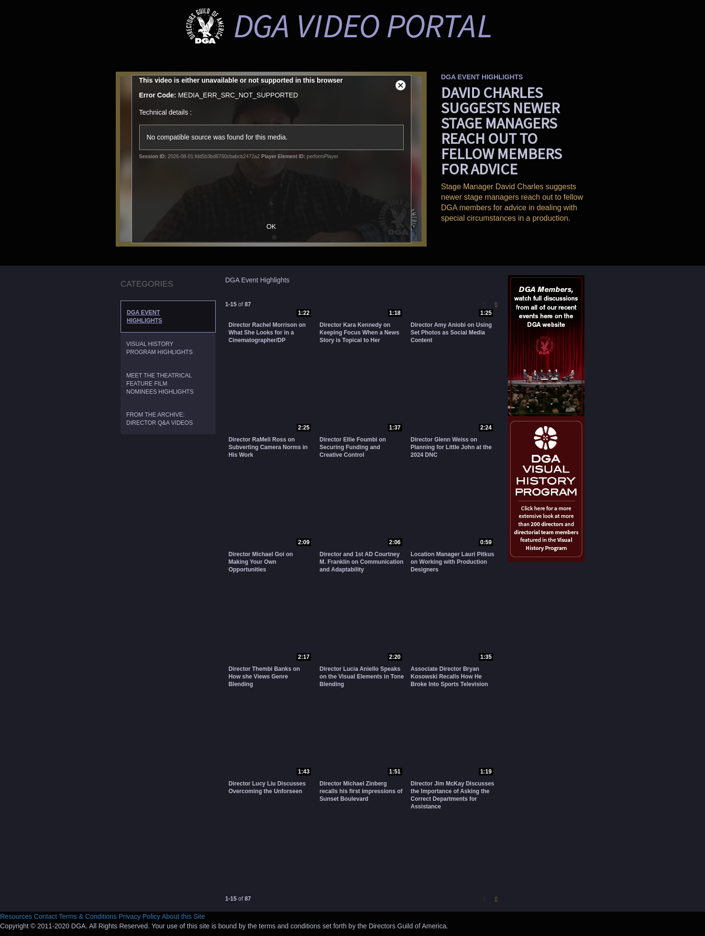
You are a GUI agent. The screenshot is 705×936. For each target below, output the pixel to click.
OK (276, 226)
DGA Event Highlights (144, 316)
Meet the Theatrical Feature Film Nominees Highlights (160, 383)
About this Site (183, 916)
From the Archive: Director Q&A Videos (159, 418)
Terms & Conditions (88, 916)
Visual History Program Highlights (159, 348)
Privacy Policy (139, 916)
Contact (45, 916)
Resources (16, 916)
